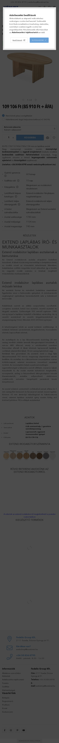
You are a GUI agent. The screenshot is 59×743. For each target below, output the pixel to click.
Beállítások (17, 40)
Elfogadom (38, 40)
